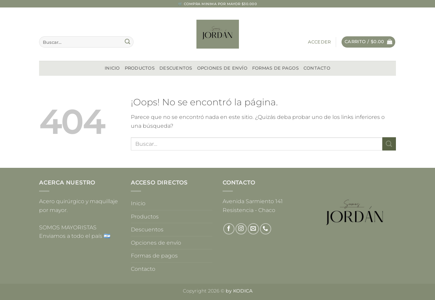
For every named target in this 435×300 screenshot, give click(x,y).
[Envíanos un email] (253, 228)
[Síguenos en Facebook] (228, 228)
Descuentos (175, 68)
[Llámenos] (265, 228)
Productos (140, 68)
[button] (319, 42)
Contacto (316, 68)
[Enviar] (127, 42)
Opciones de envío (222, 68)
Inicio (112, 68)
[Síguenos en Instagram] (241, 228)
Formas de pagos (275, 68)
